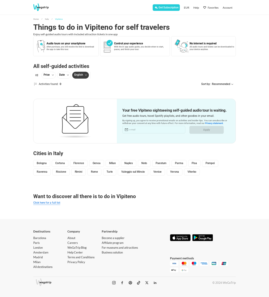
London (38, 247)
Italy (47, 19)
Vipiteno (59, 19)
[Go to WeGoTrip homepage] (44, 7)
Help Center (75, 252)
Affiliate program (113, 243)
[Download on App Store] (180, 238)
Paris (36, 243)
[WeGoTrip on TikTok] (138, 282)
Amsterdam (40, 252)
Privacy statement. (214, 123)
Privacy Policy (76, 262)
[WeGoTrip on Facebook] (122, 282)
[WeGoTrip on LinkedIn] (155, 282)
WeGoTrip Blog (77, 247)
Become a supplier (113, 238)
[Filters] (36, 75)
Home (36, 19)
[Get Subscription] (166, 7)
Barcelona (39, 238)
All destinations (42, 267)
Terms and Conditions (81, 257)
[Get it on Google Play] (202, 238)
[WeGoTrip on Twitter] (147, 282)
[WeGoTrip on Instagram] (114, 282)
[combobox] (91, 8)
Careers (72, 243)
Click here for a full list (46, 202)
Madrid (38, 257)
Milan (36, 262)
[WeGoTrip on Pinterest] (130, 282)
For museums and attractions (120, 247)
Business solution (112, 252)
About (71, 238)
